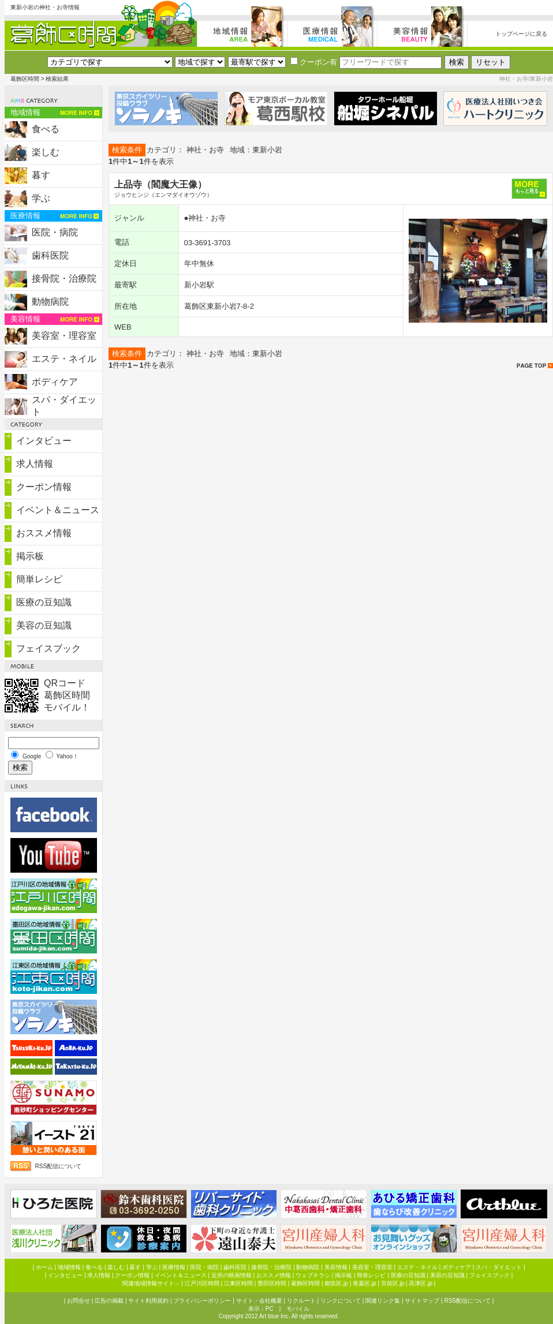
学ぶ (41, 198)
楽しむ (45, 152)
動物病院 (50, 301)
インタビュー (44, 441)
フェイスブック (48, 648)
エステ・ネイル (64, 359)
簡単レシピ (39, 579)
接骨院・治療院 (64, 278)
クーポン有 (313, 62)
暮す (41, 175)
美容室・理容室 (64, 336)
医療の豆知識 (44, 602)
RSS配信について (58, 1166)
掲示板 (30, 556)
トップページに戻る (521, 34)
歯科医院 (50, 255)
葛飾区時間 (24, 79)
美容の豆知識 (44, 625)
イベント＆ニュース (57, 510)
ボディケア (55, 382)
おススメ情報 (44, 533)
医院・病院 (55, 232)
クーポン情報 (44, 487)
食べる (45, 129)
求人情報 (34, 464)
